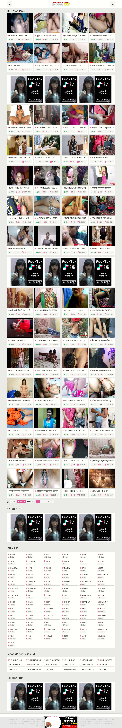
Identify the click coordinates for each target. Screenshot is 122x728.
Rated (30, 501)
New (13, 501)
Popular (21, 501)
